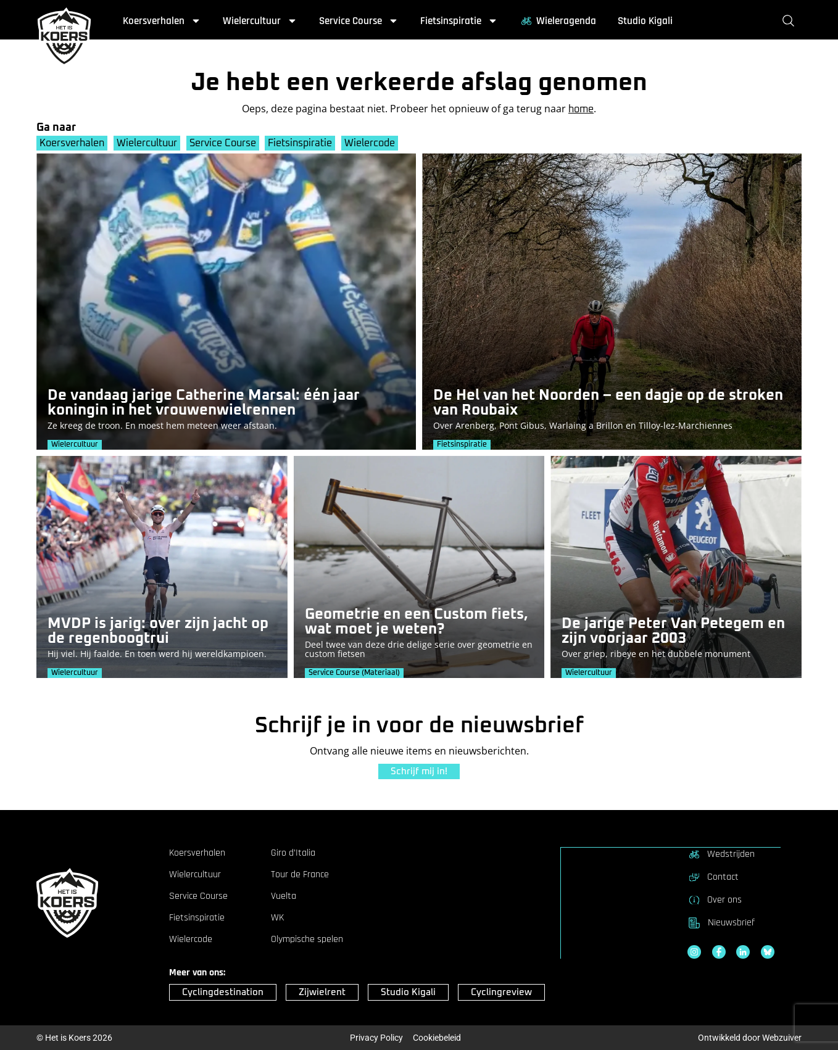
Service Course (359, 21)
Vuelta (283, 896)
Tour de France (300, 875)
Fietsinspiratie (459, 21)
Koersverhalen (162, 21)
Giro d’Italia (293, 853)
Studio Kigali (645, 21)
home (581, 109)
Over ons (714, 899)
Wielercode (370, 143)
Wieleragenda (558, 21)
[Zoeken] (791, 21)
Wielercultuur (260, 21)
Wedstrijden (721, 854)
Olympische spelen (307, 939)
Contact (713, 876)
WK (277, 918)
